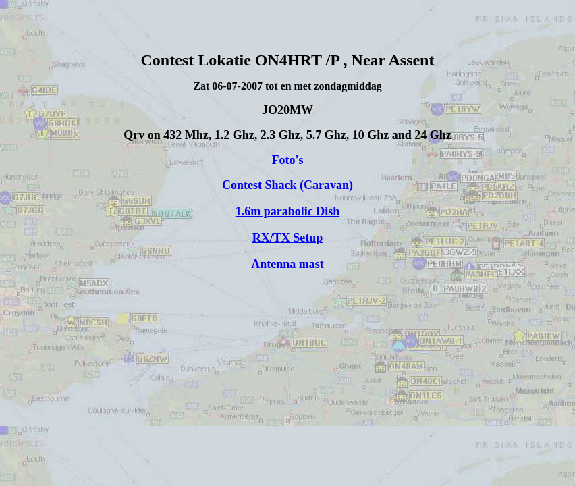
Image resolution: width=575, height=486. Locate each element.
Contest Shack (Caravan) (287, 185)
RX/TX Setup (287, 237)
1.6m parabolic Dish (288, 211)
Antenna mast (287, 264)
